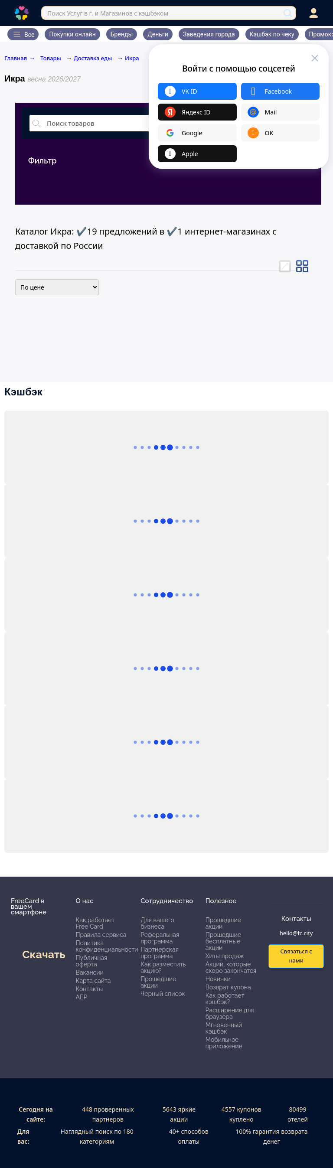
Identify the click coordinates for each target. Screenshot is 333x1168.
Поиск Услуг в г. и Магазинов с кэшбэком (107, 13)
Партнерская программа (159, 952)
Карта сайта (93, 980)
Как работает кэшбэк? (225, 998)
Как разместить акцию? (163, 967)
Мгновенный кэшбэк (224, 1028)
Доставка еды (93, 58)
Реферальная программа (159, 938)
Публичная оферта (92, 961)
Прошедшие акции (158, 982)
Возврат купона (228, 987)
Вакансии (90, 972)
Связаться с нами (296, 955)
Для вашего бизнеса (157, 923)
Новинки (218, 979)
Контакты (89, 988)
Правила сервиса (101, 934)
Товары (51, 58)
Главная (19, 58)
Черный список (162, 993)
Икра (132, 58)
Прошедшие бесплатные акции (223, 941)
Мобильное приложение (224, 1043)
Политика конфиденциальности (107, 946)
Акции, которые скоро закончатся (231, 967)
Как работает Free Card (95, 923)
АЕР (82, 997)
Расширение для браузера (230, 1013)
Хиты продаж (225, 956)
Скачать (43, 954)
